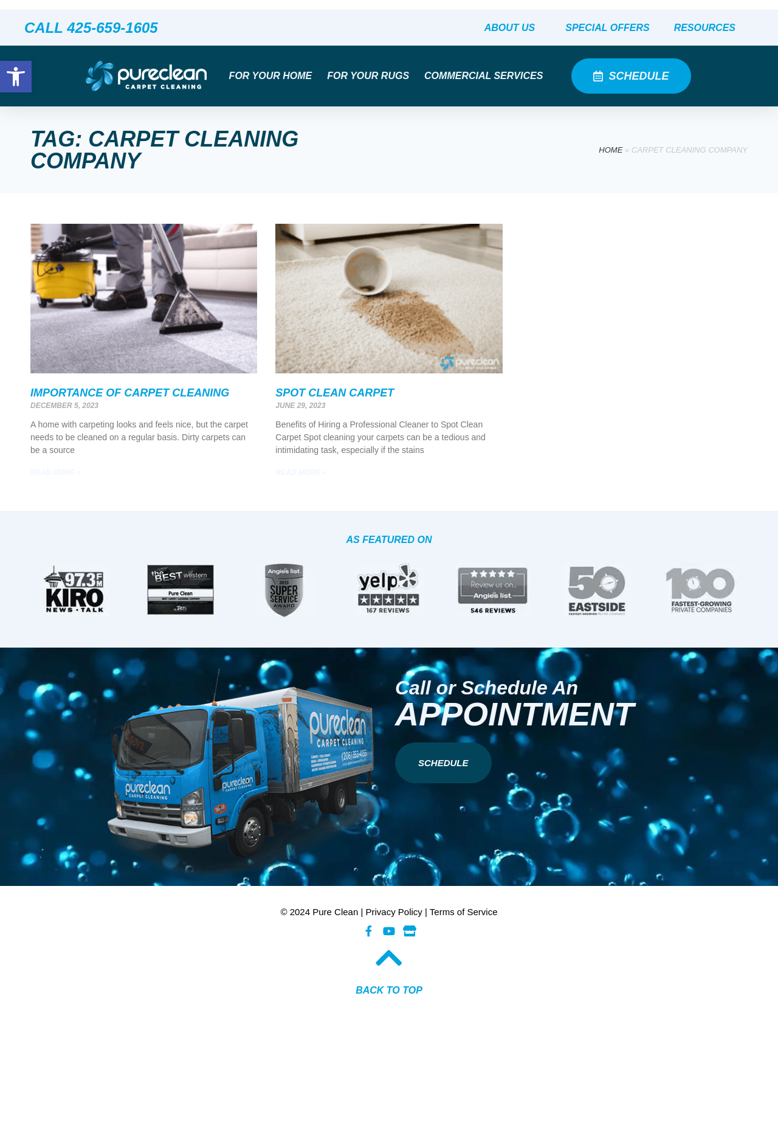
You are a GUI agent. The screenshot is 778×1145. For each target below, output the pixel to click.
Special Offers (607, 27)
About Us (513, 28)
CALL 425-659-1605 (91, 27)
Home (610, 149)
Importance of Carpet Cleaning (129, 393)
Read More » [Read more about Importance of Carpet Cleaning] (55, 472)
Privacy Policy (394, 912)
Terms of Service (464, 912)
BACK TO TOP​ (389, 990)
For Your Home (273, 76)
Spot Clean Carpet (334, 393)
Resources (708, 28)
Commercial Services (486, 76)
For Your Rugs (371, 76)
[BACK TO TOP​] (389, 958)
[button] (16, 76)
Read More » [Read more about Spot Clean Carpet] (300, 472)
